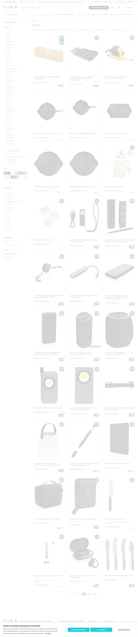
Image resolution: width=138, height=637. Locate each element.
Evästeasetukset (124, 630)
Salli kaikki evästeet (79, 630)
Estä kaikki (101, 630)
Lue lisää (48, 633)
